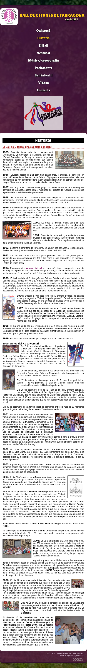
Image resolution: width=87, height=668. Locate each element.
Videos (43, 83)
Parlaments (43, 68)
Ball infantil (44, 75)
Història (43, 38)
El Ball (43, 45)
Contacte (43, 90)
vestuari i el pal (34, 268)
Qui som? (43, 30)
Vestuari (43, 53)
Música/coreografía (43, 60)
